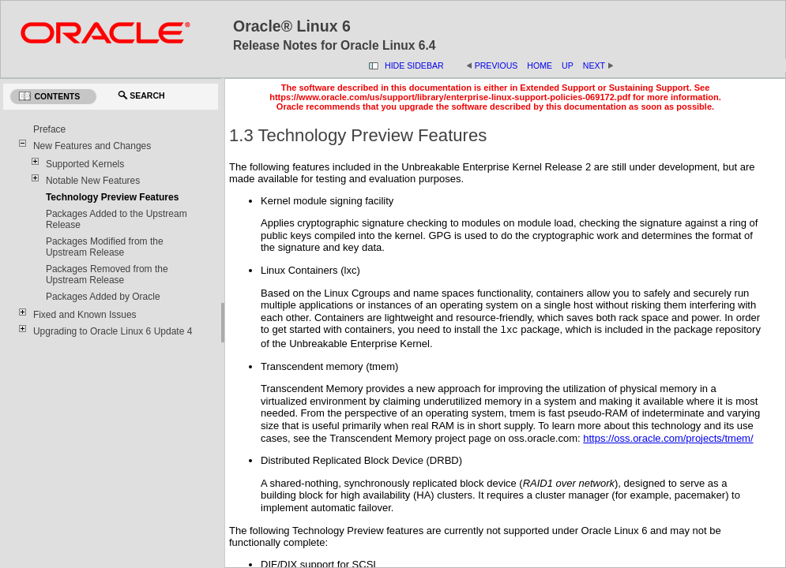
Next (599, 65)
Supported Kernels (85, 164)
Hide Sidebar (414, 65)
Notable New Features (93, 180)
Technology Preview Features (112, 197)
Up (568, 65)
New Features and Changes (92, 145)
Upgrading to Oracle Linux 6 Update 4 (112, 331)
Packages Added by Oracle (103, 296)
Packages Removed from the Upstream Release (107, 274)
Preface (49, 129)
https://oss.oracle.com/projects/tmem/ (668, 438)
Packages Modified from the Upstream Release (105, 247)
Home (539, 65)
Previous (496, 65)
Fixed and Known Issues (85, 314)
